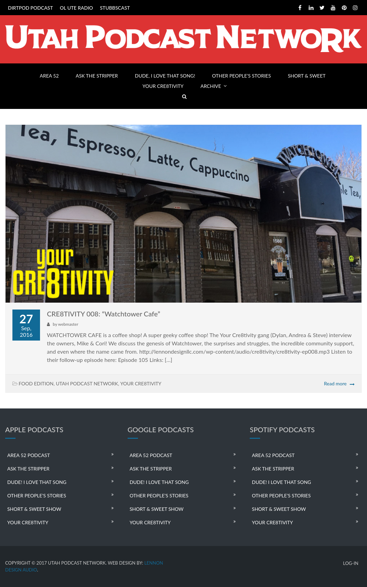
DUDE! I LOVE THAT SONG (37, 482)
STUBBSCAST (115, 7)
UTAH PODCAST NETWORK (87, 383)
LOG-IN (350, 563)
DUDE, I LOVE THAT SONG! (165, 76)
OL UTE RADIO (76, 7)
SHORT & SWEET (306, 76)
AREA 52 (49, 76)
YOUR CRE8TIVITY (163, 86)
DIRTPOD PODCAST (30, 7)
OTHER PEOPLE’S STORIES (241, 76)
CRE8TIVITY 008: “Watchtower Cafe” (103, 314)
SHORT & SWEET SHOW (34, 509)
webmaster (68, 324)
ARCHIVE (210, 86)
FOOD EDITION (36, 383)
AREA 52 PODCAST (28, 455)
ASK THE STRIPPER (97, 76)
